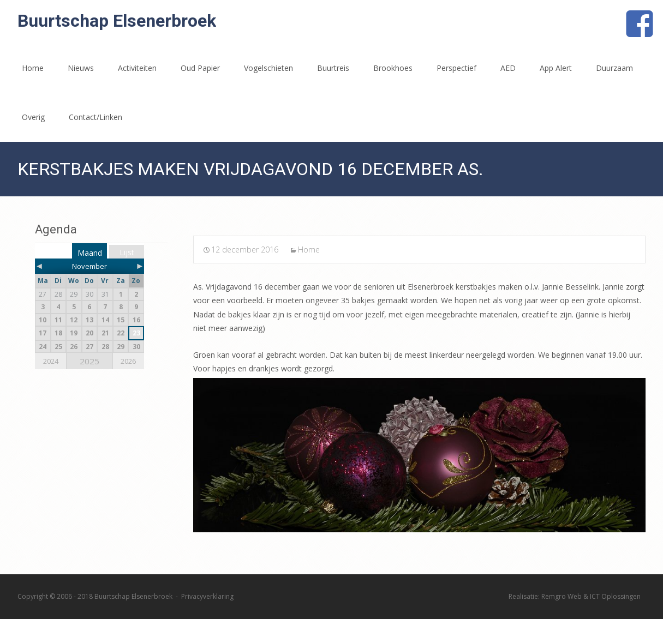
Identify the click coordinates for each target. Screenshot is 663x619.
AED (508, 68)
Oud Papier (200, 68)
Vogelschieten (268, 68)
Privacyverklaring (207, 596)
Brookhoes (393, 68)
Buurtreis (333, 68)
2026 (128, 361)
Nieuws (81, 68)
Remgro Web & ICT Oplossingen (591, 596)
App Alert (556, 68)
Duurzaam (614, 68)
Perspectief (456, 68)
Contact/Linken (95, 117)
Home (33, 68)
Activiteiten (137, 68)
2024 (50, 361)
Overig (33, 117)
